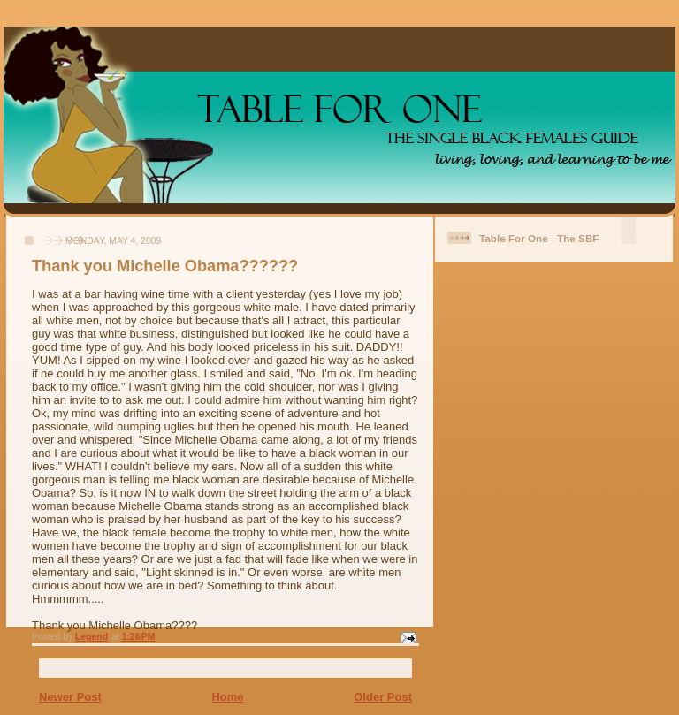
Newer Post (70, 697)
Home (227, 697)
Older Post (383, 697)
